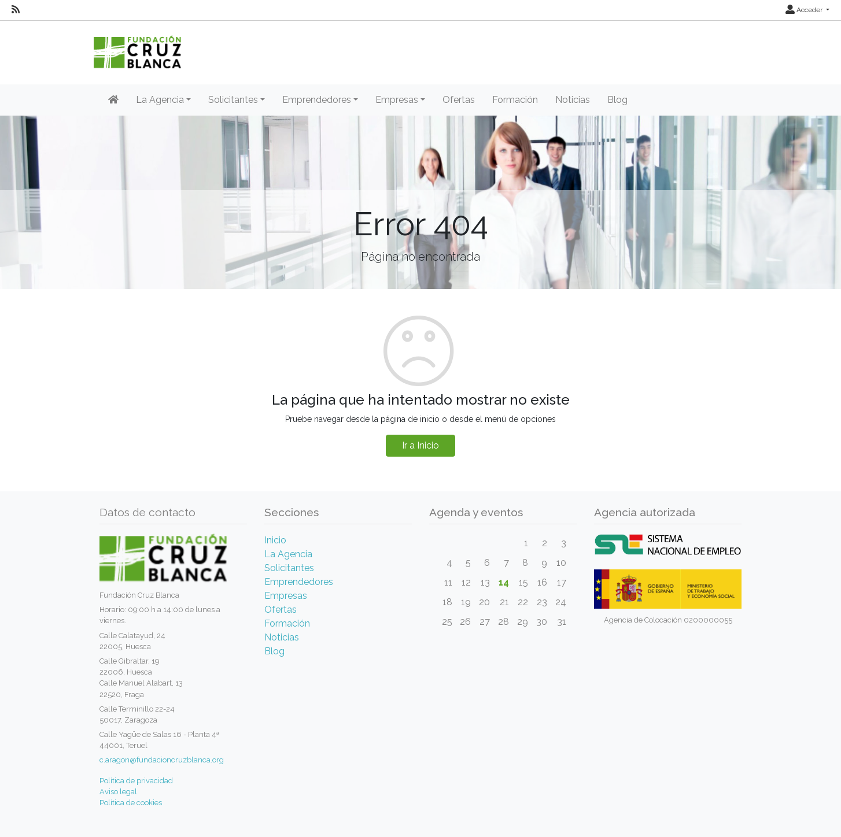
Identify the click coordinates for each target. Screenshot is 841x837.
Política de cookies (130, 802)
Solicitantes (289, 567)
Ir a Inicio (420, 445)
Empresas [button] (396, 99)
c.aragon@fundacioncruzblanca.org (161, 759)
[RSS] (16, 10)
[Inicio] (113, 100)
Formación (515, 99)
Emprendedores (298, 581)
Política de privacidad (136, 780)
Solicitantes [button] (233, 99)
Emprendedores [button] (316, 99)
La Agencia (288, 554)
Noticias (572, 99)
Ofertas (458, 99)
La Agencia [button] (160, 99)
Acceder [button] (804, 10)
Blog (617, 99)
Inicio (275, 540)
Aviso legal (118, 791)
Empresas (285, 595)
